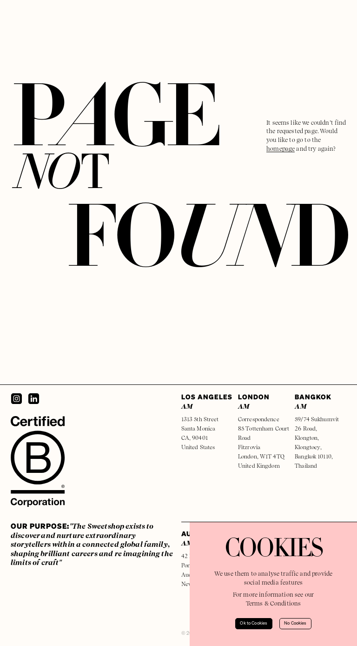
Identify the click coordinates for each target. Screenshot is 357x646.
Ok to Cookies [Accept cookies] (253, 623)
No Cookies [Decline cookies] (295, 623)
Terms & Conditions (273, 603)
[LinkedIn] (34, 398)
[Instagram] (16, 398)
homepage (280, 148)
